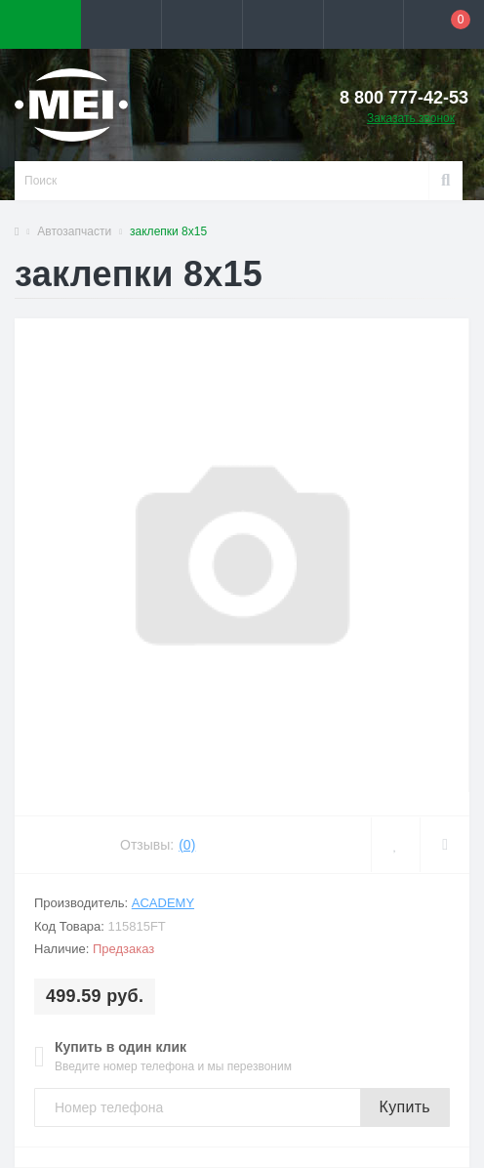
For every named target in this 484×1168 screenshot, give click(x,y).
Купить (405, 1107)
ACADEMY (163, 903)
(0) (187, 845)
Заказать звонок (411, 118)
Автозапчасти (74, 231)
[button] (201, 24)
